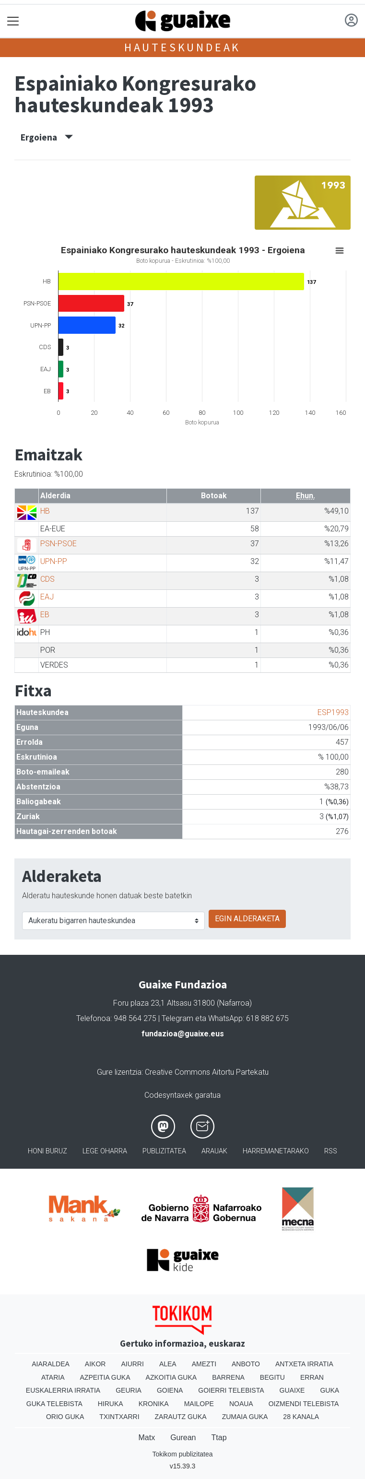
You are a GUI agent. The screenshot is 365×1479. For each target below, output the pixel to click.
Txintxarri (119, 1416)
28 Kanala (301, 1416)
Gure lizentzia (119, 1072)
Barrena (228, 1377)
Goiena (170, 1390)
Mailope (199, 1404)
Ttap (219, 1437)
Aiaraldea (51, 1364)
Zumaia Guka (245, 1416)
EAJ (47, 596)
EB (44, 614)
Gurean (183, 1437)
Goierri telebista (231, 1390)
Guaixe (292, 1390)
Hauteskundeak (182, 47)
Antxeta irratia (304, 1364)
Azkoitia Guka (171, 1377)
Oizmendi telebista (304, 1404)
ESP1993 (333, 712)
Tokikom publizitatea (182, 1454)
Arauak (214, 1151)
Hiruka (110, 1404)
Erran (312, 1377)
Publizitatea (164, 1151)
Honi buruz (47, 1151)
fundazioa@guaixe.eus (182, 1033)
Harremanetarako (276, 1151)
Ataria (53, 1377)
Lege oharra (104, 1151)
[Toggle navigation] (13, 21)
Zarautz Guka (181, 1416)
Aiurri (132, 1364)
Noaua (241, 1404)
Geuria (128, 1390)
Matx (146, 1437)
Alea (168, 1364)
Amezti (204, 1364)
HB (45, 511)
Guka (329, 1390)
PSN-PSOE (58, 543)
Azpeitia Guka (105, 1377)
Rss (330, 1151)
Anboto (246, 1364)
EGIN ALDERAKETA (247, 918)
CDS (47, 579)
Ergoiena (47, 137)
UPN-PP (53, 561)
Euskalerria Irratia (63, 1390)
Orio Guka (65, 1416)
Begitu (272, 1377)
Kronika (154, 1404)
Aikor (95, 1364)
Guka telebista (54, 1404)
